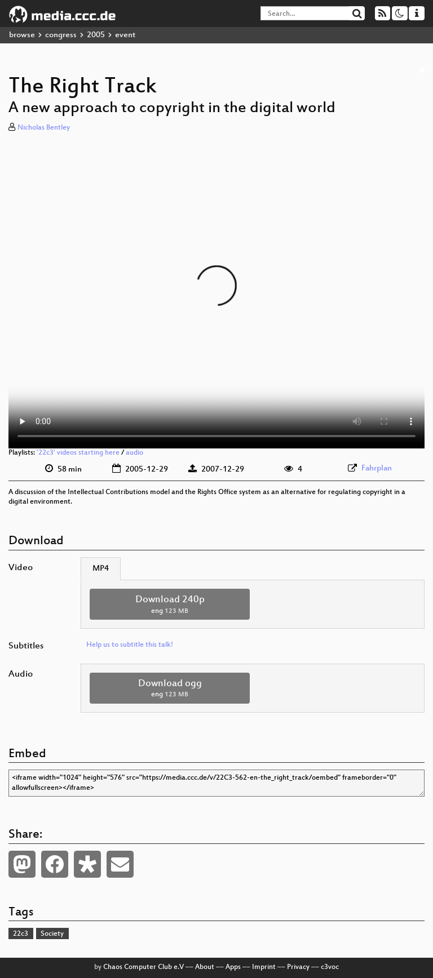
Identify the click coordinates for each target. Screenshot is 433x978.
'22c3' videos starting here (78, 453)
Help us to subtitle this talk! (129, 645)
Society (52, 934)
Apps (233, 967)
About (204, 967)
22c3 (20, 934)
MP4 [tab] (100, 569)
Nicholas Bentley (43, 128)
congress (61, 35)
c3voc (330, 967)
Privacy (298, 967)
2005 (96, 35)
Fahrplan (376, 468)
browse (22, 35)
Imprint (264, 967)
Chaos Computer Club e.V (143, 967)
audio (134, 453)
